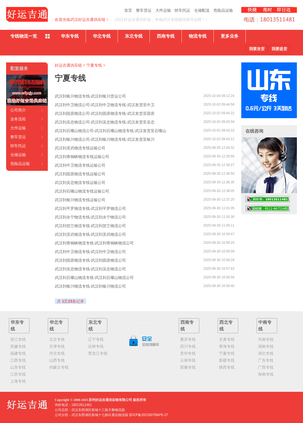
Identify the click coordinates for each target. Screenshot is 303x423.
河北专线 (57, 353)
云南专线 (188, 360)
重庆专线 (188, 339)
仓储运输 (18, 154)
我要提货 (279, 49)
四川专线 (188, 346)
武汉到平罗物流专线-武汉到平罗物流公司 (90, 208)
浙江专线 (18, 339)
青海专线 (227, 346)
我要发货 (257, 49)
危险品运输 (223, 10)
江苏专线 (18, 374)
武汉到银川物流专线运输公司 (80, 200)
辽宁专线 (96, 339)
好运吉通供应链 (68, 65)
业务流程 (18, 119)
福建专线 (18, 353)
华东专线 (70, 36)
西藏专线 (188, 367)
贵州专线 (188, 353)
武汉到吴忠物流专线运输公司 (80, 182)
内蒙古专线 (59, 367)
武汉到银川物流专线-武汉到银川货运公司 (90, 96)
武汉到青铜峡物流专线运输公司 (82, 156)
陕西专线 (227, 367)
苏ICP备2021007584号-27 (148, 415)
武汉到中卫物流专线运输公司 (80, 165)
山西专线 (57, 360)
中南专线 (265, 325)
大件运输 (163, 10)
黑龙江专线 (98, 353)
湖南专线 (266, 346)
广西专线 (266, 367)
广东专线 (266, 360)
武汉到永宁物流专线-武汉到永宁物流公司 (90, 217)
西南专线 (166, 36)
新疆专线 (227, 360)
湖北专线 (266, 353)
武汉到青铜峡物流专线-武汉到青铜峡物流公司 (94, 243)
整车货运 (144, 10)
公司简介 (18, 110)
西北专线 (226, 325)
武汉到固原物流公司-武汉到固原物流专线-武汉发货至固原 (105, 113)
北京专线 (57, 339)
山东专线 (18, 367)
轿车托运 (182, 10)
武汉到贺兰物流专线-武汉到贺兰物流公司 (90, 225)
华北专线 (102, 36)
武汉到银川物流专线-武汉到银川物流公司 (90, 286)
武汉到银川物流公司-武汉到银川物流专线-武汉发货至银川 (105, 139)
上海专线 (18, 381)
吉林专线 (96, 346)
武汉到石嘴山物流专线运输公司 (82, 191)
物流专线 (198, 36)
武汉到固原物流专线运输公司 (80, 174)
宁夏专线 (94, 65)
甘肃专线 (227, 339)
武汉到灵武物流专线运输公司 (80, 148)
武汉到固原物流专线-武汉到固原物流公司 (90, 260)
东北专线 (134, 36)
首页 (128, 10)
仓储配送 (202, 10)
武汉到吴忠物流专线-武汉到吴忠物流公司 (90, 269)
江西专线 (18, 360)
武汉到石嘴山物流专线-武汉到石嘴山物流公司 (94, 277)
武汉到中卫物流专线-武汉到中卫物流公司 (90, 251)
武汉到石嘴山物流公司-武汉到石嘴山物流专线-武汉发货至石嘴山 (110, 130)
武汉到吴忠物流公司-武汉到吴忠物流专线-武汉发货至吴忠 (105, 122)
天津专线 (57, 346)
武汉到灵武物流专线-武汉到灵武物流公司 (90, 234)
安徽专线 (18, 346)
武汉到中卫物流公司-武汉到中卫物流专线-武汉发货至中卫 (105, 105)
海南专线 (266, 374)
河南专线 (266, 339)
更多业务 (230, 36)
